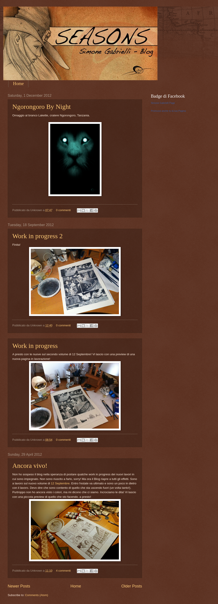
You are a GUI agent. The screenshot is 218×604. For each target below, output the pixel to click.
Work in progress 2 (37, 236)
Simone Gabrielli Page (163, 103)
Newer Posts (19, 586)
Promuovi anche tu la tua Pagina (168, 111)
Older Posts (131, 586)
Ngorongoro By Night (41, 106)
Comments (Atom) (36, 595)
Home (18, 83)
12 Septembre (60, 483)
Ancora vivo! (29, 465)
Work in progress (35, 345)
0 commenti (63, 210)
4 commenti (63, 570)
